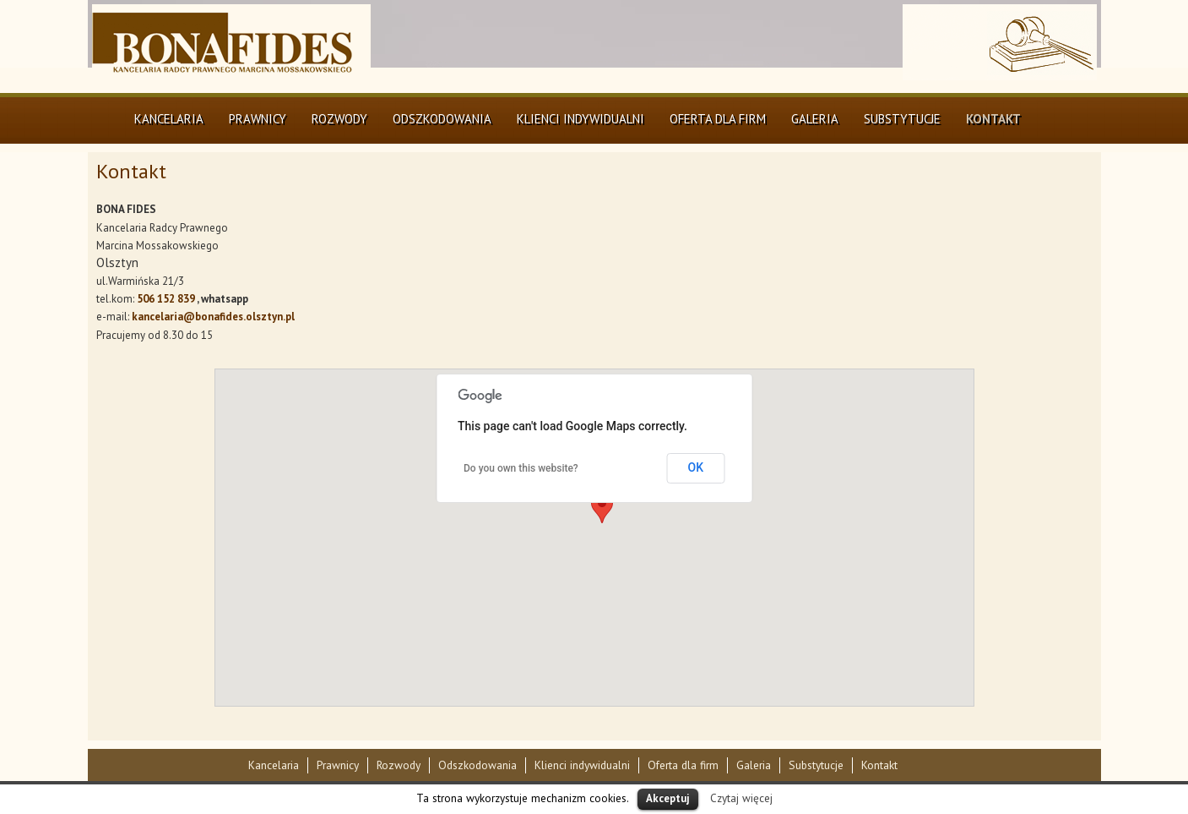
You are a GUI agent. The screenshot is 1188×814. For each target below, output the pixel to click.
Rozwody (339, 119)
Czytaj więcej (741, 798)
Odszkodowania (442, 119)
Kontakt (993, 119)
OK (696, 467)
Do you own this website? (521, 468)
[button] (602, 507)
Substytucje (902, 119)
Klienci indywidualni (580, 119)
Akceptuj (668, 798)
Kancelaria (168, 119)
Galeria (814, 119)
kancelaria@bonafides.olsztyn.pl (213, 316)
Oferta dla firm (718, 119)
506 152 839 (166, 299)
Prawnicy (257, 119)
